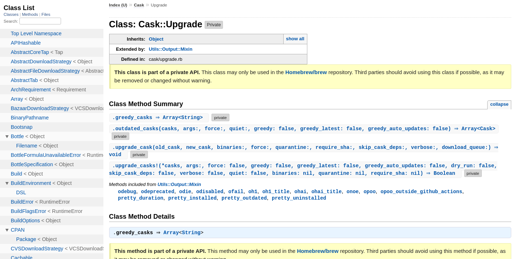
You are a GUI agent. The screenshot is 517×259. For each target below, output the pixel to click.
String (193, 235)
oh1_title (276, 192)
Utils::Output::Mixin (170, 49)
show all (295, 38)
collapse (499, 104)
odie (185, 192)
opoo (370, 192)
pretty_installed (192, 199)
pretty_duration (140, 199)
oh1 (252, 192)
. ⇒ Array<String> (160, 117)
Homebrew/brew (306, 72)
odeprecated (157, 192)
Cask (139, 5)
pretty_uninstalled (299, 199)
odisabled (209, 192)
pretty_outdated (244, 199)
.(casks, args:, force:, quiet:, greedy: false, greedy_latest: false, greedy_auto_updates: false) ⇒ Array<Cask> (304, 129)
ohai (300, 192)
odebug (127, 192)
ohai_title (326, 192)
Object (156, 39)
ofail (235, 192)
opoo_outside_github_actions (421, 192)
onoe (352, 192)
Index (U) (118, 5)
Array (173, 235)
